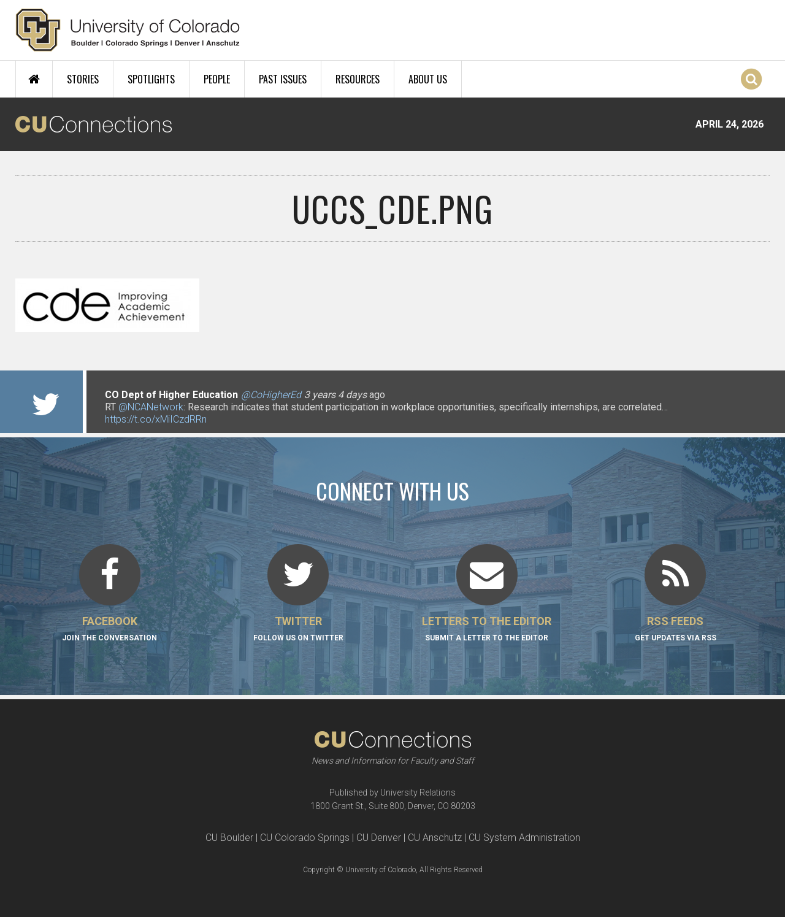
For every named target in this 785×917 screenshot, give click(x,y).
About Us (427, 79)
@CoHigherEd (271, 395)
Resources (357, 79)
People (217, 79)
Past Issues (283, 79)
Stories (83, 79)
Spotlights (151, 79)
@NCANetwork (150, 407)
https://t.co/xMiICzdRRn (156, 419)
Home (34, 79)
